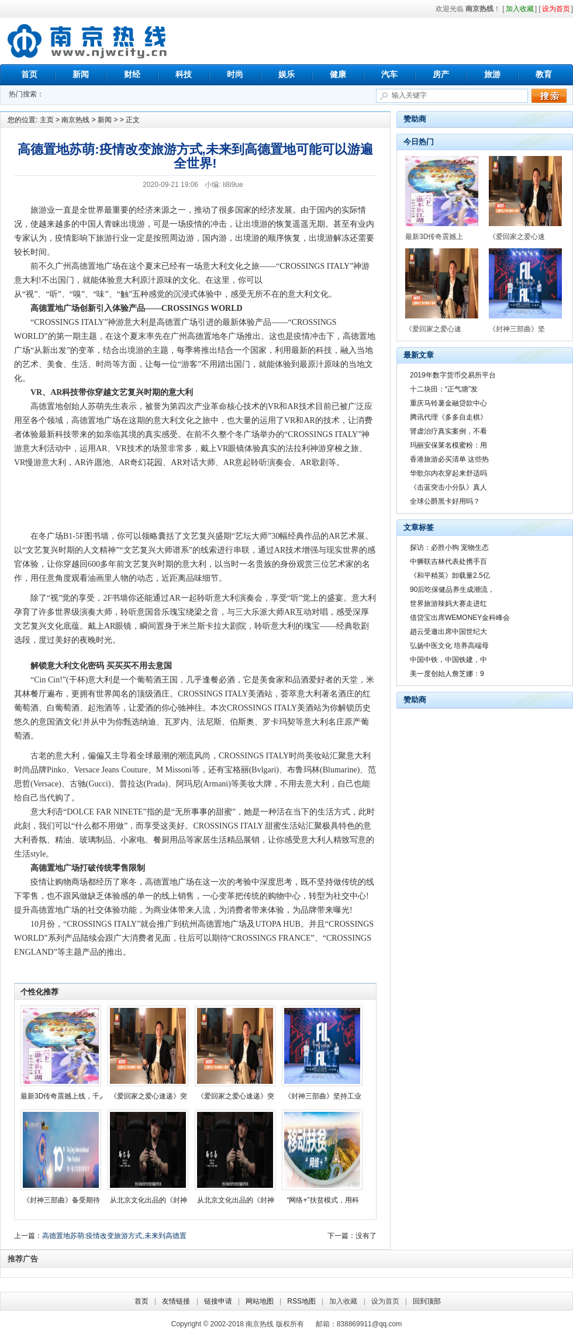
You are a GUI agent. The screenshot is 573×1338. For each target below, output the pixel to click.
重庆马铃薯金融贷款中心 (448, 403)
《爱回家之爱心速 (517, 237)
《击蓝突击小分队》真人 (448, 487)
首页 (29, 74)
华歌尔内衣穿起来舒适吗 (448, 473)
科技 (183, 74)
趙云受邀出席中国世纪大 (448, 632)
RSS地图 (301, 1301)
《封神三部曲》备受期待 (61, 1200)
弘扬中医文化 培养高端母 (449, 646)
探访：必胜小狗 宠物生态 (449, 547)
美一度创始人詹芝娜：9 (447, 674)
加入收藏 (343, 1301)
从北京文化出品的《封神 (148, 1200)
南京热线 (87, 40)
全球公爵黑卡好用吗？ (445, 501)
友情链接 (176, 1301)
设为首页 (385, 1301)
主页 (47, 120)
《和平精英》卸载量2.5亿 (450, 575)
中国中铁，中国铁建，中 (448, 660)
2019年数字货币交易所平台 (453, 375)
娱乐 (286, 74)
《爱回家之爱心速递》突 (148, 1096)
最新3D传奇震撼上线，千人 (63, 1096)
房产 (441, 74)
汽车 (389, 74)
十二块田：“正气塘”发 (444, 389)
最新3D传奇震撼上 (434, 237)
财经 (132, 74)
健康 (338, 74)
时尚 (235, 74)
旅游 (492, 74)
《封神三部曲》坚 (517, 329)
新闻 (81, 74)
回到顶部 (427, 1301)
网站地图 (260, 1301)
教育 (544, 74)
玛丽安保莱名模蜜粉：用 (448, 445)
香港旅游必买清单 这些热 (449, 459)
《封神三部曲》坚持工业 (322, 1096)
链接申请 (218, 1301)
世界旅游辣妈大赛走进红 (448, 603)
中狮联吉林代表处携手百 (448, 561)
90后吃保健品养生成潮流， (452, 589)
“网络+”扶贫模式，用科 (323, 1200)
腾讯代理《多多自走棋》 (448, 417)
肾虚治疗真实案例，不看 (448, 431)
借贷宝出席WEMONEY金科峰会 (460, 617)
